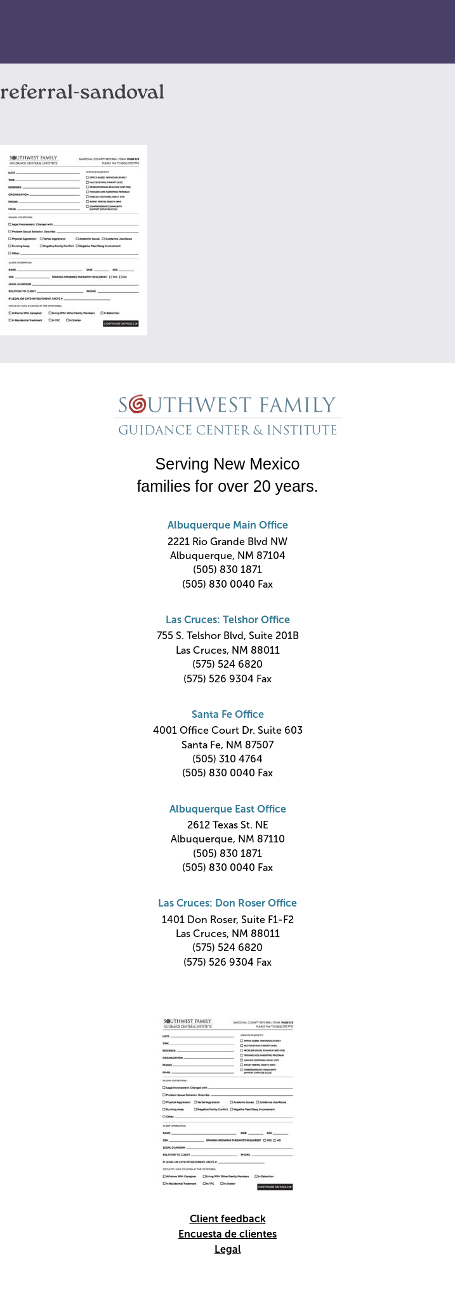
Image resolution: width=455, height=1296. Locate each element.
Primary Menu (418, 33)
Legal (227, 1249)
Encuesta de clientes (227, 1234)
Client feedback (228, 1218)
